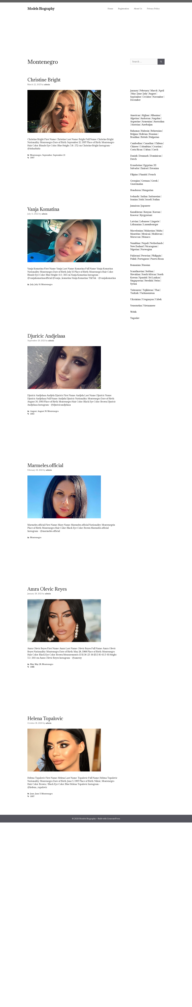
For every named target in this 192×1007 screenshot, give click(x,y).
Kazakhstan (136, 212)
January (134, 90)
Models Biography (40, 8)
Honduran (135, 190)
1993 (32, 414)
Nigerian (134, 249)
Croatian (156, 146)
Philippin (156, 255)
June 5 (38, 794)
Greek (154, 180)
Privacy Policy (153, 8)
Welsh (133, 311)
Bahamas (135, 130)
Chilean (159, 143)
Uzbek (158, 299)
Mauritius (135, 233)
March (154, 90)
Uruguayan (148, 299)
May (32, 664)
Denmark (144, 155)
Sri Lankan (154, 277)
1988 (32, 667)
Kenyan (147, 212)
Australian (159, 121)
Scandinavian (137, 271)
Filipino (134, 174)
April (161, 90)
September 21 (59, 155)
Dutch (133, 159)
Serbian (149, 271)
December (135, 99)
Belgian (134, 134)
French (152, 174)
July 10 (38, 284)
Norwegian (146, 249)
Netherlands (156, 243)
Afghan (145, 115)
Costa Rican (136, 149)
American (135, 115)
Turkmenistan (147, 293)
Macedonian (136, 230)
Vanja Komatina (43, 209)
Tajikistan (148, 290)
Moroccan (135, 237)
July (32, 284)
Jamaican (135, 205)
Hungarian (147, 190)
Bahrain (145, 130)
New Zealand (137, 246)
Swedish (149, 280)
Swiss (157, 280)
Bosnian (153, 134)
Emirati (144, 168)
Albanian (155, 115)
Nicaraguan (151, 246)
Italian (156, 199)
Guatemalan (136, 184)
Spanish (143, 277)
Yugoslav (134, 318)
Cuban (147, 149)
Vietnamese (149, 305)
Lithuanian (136, 224)
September (47, 155)
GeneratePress (113, 818)
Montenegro (35, 155)
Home (110, 8)
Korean (156, 212)
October (147, 96)
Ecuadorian (136, 165)
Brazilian (134, 137)
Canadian (148, 143)
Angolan (156, 118)
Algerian (134, 118)
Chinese (134, 146)
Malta (159, 230)
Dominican (155, 155)
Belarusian (156, 130)
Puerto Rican (157, 258)
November (158, 96)
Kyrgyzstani (146, 215)
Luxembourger (150, 224)
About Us (138, 8)
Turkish (134, 293)
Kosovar (134, 215)
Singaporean (136, 280)
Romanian (135, 265)
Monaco (146, 237)
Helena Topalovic (45, 718)
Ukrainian (135, 299)
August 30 (42, 411)
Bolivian (143, 134)
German (145, 180)
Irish (141, 199)
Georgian (135, 180)
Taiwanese (135, 290)
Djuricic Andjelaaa (46, 336)
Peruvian (145, 255)
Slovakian (135, 274)
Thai (157, 290)
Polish (133, 258)
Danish (134, 155)
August (33, 411)
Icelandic (134, 196)
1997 (32, 157)
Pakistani (135, 255)
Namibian (135, 243)
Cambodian (136, 143)
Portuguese (143, 258)
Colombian (145, 146)
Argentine (135, 121)
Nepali (145, 243)
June (32, 794)
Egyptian (148, 165)
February (144, 90)
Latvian (134, 221)
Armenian (147, 121)
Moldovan (157, 233)
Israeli (148, 199)
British (144, 137)
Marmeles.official (45, 465)
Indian (144, 196)
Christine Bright (43, 80)
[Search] (161, 62)
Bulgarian (154, 137)
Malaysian (149, 230)
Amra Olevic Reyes (47, 589)
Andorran (145, 118)
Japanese (145, 205)
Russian (146, 265)
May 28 (38, 664)
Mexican (146, 233)
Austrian (135, 124)
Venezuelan (136, 305)
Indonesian (154, 196)
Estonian (154, 168)
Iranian (134, 199)
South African (149, 274)
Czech (155, 149)
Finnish (143, 174)
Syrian (133, 283)
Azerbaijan (147, 124)
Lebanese (144, 221)
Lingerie (155, 221)
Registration (123, 8)
